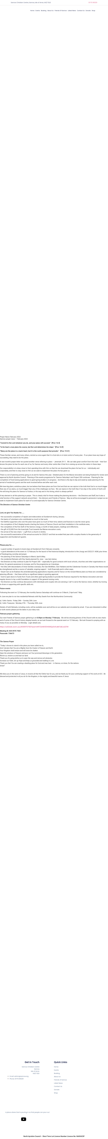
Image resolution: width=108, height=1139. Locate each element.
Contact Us (81, 11)
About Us (50, 11)
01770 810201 (92, 2)
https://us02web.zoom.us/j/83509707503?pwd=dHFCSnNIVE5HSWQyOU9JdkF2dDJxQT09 (34, 627)
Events (37, 11)
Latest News (72, 11)
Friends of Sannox (61, 11)
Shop (93, 11)
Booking (43, 11)
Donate (88, 11)
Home (32, 11)
